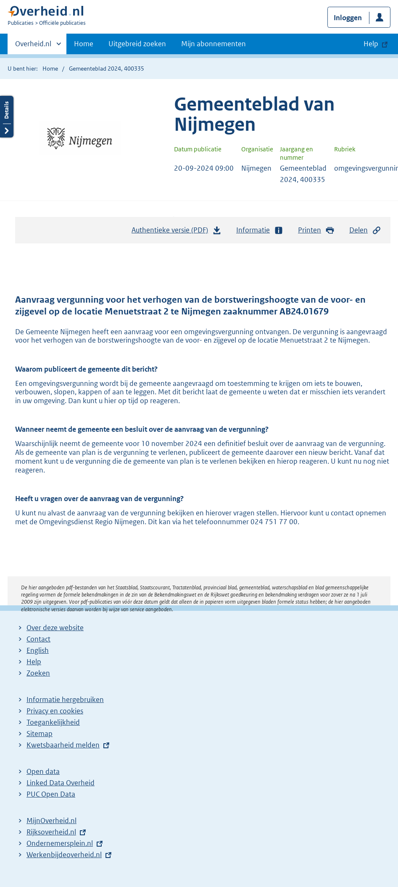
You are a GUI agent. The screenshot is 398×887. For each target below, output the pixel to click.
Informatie (259, 230)
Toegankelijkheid (53, 722)
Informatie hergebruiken (65, 699)
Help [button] (371, 43)
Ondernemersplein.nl (59, 843)
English (37, 650)
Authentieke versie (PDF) (176, 232)
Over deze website (55, 627)
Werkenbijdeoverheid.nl (64, 854)
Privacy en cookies (54, 710)
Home (83, 43)
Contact (38, 639)
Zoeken (38, 673)
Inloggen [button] (348, 17)
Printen (316, 230)
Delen (365, 230)
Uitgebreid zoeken (137, 43)
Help (33, 661)
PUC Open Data (50, 794)
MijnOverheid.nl (51, 820)
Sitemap (39, 733)
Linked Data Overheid (60, 782)
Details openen (6, 116)
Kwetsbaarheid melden (63, 745)
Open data (43, 771)
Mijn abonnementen (213, 43)
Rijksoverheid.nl (51, 832)
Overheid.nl (33, 46)
